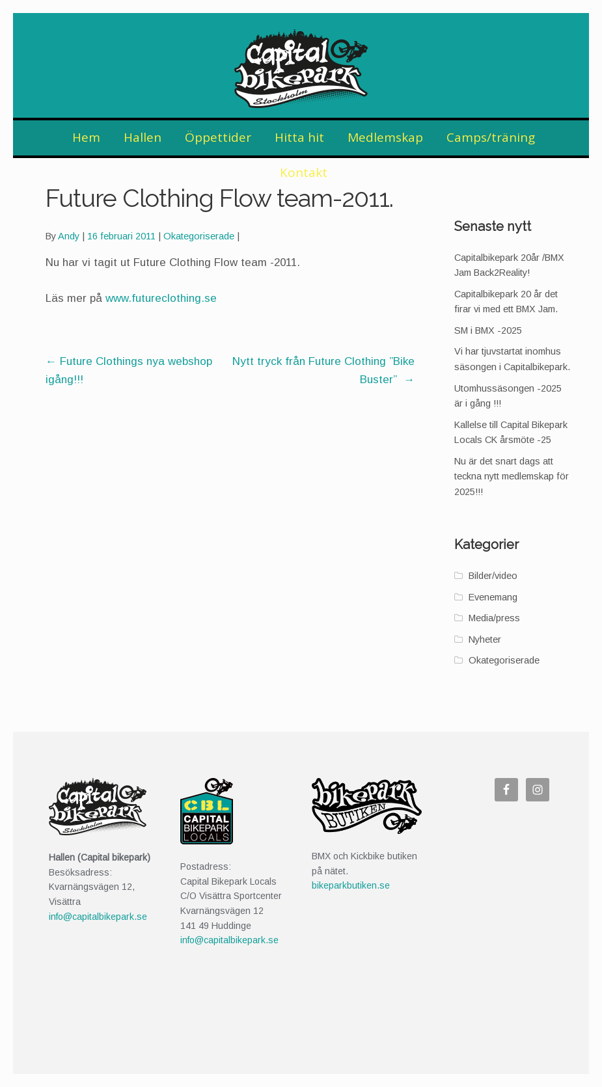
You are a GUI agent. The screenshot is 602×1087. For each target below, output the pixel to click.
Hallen (142, 137)
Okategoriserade (198, 236)
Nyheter (485, 639)
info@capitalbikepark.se (98, 916)
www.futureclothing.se (161, 298)
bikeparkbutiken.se (351, 885)
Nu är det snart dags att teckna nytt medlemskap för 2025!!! (511, 476)
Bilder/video (493, 575)
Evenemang (493, 597)
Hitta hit (299, 137)
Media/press (494, 618)
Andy (68, 236)
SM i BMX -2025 (488, 330)
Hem (86, 137)
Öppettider (218, 137)
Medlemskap (385, 137)
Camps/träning (490, 137)
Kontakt (303, 172)
